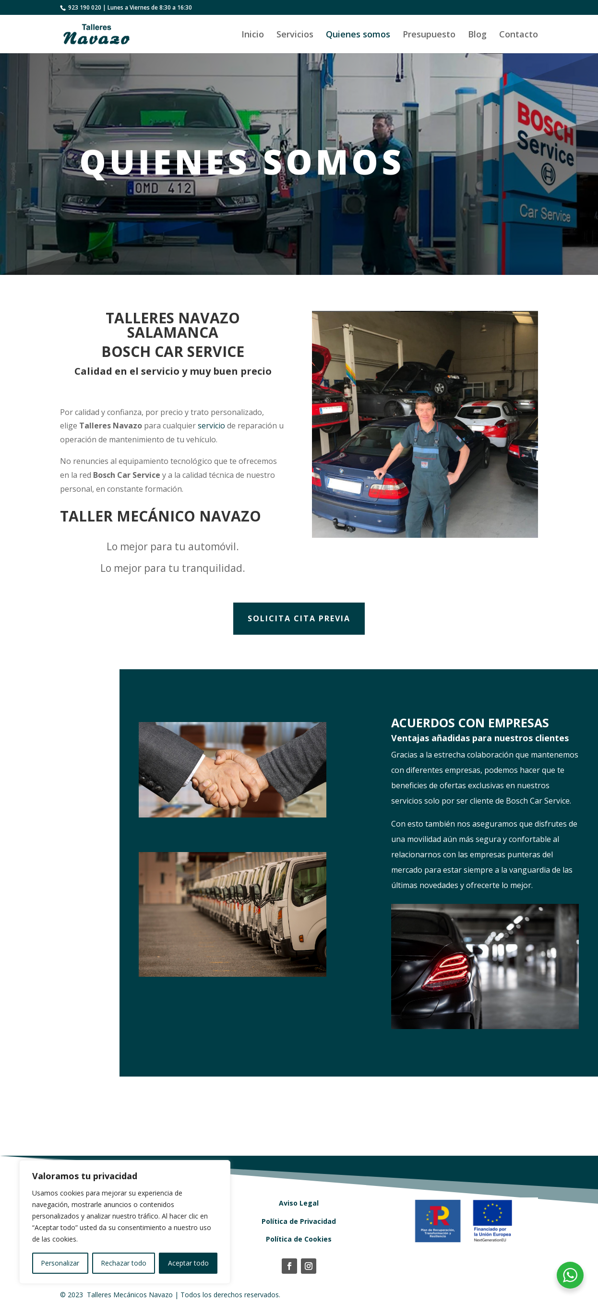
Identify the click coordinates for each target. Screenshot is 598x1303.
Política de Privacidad (299, 1221)
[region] (124, 1222)
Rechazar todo (123, 1262)
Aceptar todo (188, 1262)
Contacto (518, 35)
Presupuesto (429, 35)
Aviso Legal (299, 1203)
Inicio (252, 35)
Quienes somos (358, 35)
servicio (209, 426)
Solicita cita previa (299, 618)
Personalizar (60, 1262)
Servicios (294, 35)
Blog (477, 35)
